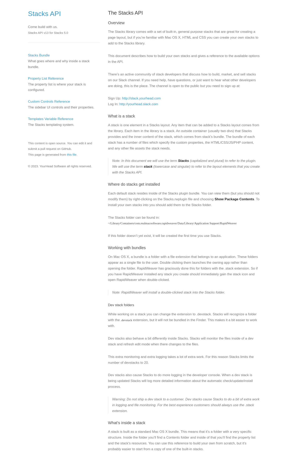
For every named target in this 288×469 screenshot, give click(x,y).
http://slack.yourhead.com (141, 98)
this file (72, 154)
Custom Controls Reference (49, 101)
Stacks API (44, 13)
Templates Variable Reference (50, 119)
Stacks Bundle (39, 55)
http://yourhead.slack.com (138, 104)
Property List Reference (46, 78)
